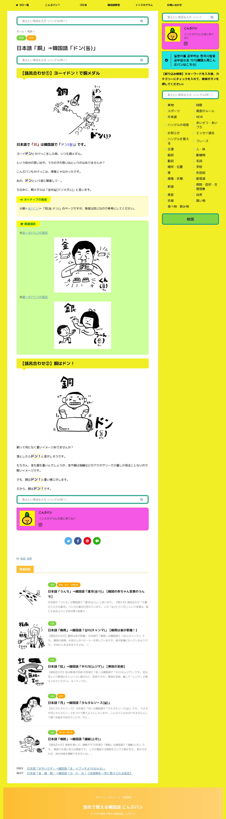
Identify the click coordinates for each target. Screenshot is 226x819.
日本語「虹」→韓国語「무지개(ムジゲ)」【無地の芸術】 (87, 666)
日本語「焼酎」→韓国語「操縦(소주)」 (75, 739)
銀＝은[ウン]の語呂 (35, 297)
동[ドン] (33, 208)
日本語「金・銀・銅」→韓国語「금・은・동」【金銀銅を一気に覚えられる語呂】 (80, 773)
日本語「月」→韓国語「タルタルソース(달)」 (79, 703)
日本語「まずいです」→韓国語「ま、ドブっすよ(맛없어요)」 (66, 769)
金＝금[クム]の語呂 (35, 233)
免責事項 (126, 797)
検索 (190, 219)
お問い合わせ (174, 5)
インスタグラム (144, 5)
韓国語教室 (113, 5)
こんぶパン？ (52, 5)
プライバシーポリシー (106, 797)
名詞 (22, 558)
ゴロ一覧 (22, 5)
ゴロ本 (83, 5)
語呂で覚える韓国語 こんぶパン (113, 807)
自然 (29, 558)
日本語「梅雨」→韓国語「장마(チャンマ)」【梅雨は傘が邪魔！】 (93, 630)
